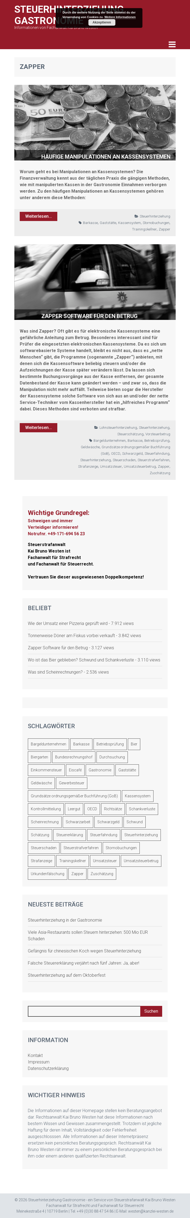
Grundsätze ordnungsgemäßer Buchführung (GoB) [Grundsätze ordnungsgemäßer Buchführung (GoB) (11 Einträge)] (74, 796)
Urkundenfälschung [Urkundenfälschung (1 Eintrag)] (47, 874)
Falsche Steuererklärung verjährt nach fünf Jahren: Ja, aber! (83, 963)
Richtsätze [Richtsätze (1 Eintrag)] (113, 809)
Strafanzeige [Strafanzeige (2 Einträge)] (41, 861)
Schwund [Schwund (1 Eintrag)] (134, 822)
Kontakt (35, 1055)
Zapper (164, 229)
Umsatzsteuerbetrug (140, 466)
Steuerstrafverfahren (153, 460)
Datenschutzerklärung (48, 1068)
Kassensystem (129, 223)
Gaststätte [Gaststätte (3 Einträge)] (127, 770)
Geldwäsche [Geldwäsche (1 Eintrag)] (41, 783)
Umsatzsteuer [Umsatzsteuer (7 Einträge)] (105, 861)
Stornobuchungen (156, 223)
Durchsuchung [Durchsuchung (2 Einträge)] (112, 757)
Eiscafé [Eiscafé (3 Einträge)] (75, 770)
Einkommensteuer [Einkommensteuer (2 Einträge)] (46, 770)
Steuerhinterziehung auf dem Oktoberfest (66, 975)
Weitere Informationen (120, 17)
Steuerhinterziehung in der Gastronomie (65, 920)
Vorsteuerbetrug (157, 434)
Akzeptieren (101, 22)
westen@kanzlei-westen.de (151, 1211)
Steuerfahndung (157, 453)
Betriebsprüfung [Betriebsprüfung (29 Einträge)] (110, 744)
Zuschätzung (160, 473)
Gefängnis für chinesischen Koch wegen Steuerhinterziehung (84, 950)
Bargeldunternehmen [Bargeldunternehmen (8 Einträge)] (48, 744)
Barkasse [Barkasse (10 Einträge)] (81, 744)
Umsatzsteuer (111, 466)
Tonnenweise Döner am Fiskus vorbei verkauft (71, 635)
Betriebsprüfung (156, 441)
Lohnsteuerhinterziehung (118, 428)
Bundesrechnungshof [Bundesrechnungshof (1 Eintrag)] (73, 757)
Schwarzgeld (132, 453)
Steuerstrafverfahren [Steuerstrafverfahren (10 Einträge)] (81, 848)
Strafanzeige (88, 466)
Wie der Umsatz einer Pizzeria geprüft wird (68, 623)
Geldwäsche (90, 447)
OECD (115, 453)
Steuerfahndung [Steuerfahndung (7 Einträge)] (103, 835)
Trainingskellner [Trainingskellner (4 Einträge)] (72, 861)
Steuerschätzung (130, 434)
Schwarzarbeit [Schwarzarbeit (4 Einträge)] (78, 822)
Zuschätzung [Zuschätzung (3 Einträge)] (102, 874)
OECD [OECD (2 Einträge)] (92, 809)
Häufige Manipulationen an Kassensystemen (106, 156)
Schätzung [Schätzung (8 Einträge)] (40, 835)
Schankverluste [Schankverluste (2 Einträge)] (142, 809)
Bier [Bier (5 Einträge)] (134, 744)
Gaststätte (108, 223)
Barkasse (90, 223)
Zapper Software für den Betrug (89, 316)
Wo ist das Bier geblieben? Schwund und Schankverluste (81, 659)
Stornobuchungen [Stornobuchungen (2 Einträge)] (121, 848)
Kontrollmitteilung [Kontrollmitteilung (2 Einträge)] (46, 809)
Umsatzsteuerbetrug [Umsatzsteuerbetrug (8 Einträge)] (141, 861)
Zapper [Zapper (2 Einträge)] (77, 874)
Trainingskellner (144, 229)
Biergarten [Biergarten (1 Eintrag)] (39, 757)
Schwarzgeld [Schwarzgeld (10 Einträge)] (108, 822)
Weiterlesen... (38, 216)
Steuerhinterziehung (155, 216)
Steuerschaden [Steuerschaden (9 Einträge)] (43, 848)
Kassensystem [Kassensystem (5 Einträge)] (138, 796)
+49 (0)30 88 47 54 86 (95, 1211)
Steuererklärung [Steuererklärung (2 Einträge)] (69, 835)
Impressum (38, 1062)
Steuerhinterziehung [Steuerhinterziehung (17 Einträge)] (141, 835)
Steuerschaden (124, 460)
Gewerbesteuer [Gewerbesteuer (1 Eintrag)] (71, 783)
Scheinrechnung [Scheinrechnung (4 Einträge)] (45, 822)
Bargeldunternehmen (110, 441)
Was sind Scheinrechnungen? (55, 672)
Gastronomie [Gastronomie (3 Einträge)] (100, 770)
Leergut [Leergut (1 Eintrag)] (74, 809)
